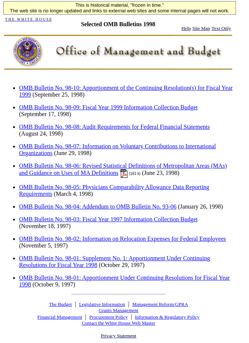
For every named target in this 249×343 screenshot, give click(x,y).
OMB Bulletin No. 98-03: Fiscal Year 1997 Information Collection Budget (108, 219)
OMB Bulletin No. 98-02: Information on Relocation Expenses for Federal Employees (122, 239)
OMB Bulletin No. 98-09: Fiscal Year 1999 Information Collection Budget (108, 107)
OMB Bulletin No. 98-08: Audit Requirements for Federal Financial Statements (114, 127)
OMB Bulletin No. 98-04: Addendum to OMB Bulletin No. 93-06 (97, 206)
